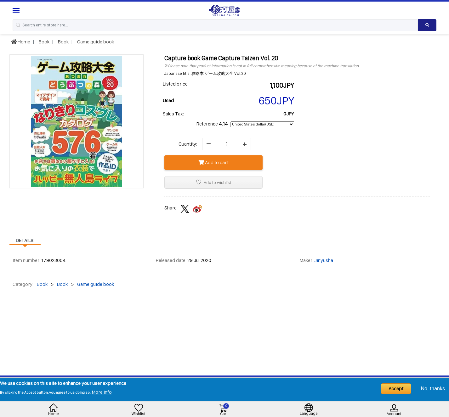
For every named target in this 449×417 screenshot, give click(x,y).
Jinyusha (323, 260)
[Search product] (427, 25)
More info (102, 392)
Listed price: (176, 84)
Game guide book (95, 42)
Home (20, 42)
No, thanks (433, 388)
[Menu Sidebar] (17, 10)
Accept (396, 389)
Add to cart (213, 162)
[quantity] (226, 144)
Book (43, 42)
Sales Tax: (173, 114)
